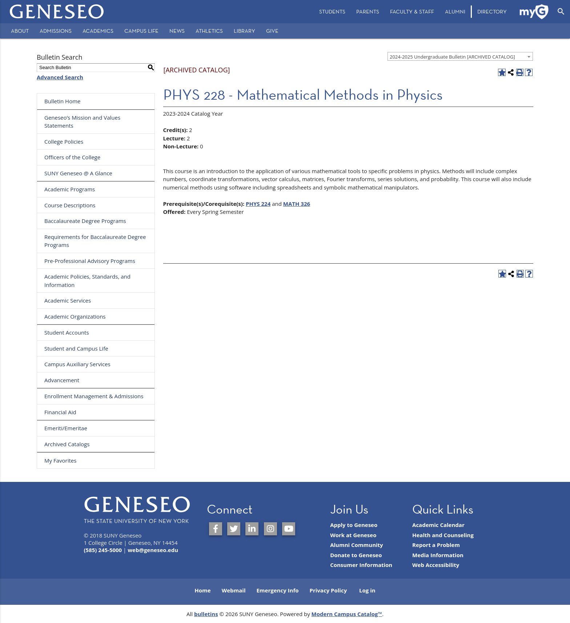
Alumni (455, 11)
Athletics (209, 30)
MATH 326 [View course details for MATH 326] (296, 203)
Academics (98, 30)
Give (272, 30)
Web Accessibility (435, 564)
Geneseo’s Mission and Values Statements (82, 121)
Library (244, 30)
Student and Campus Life (76, 348)
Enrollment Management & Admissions (93, 396)
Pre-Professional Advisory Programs (89, 260)
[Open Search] (561, 11)
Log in (367, 590)
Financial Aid (60, 412)
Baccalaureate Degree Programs (85, 220)
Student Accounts (66, 332)
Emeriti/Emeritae (65, 428)
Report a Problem (436, 544)
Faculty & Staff (412, 11)
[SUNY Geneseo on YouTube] (288, 528)
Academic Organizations (75, 316)
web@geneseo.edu (153, 550)
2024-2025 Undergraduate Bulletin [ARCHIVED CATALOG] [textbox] (452, 56)
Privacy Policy (328, 590)
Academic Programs (69, 189)
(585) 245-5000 (103, 550)
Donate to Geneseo (356, 555)
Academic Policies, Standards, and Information (87, 280)
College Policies (63, 141)
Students (332, 11)
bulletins (206, 614)
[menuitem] (332, 11)
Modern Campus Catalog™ (347, 614)
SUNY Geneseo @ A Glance (78, 173)
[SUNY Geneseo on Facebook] (215, 528)
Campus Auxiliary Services (77, 364)
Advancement (61, 380)
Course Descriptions (70, 205)
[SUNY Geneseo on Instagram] (270, 528)
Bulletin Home (62, 101)
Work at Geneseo (353, 535)
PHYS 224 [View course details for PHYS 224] (258, 203)
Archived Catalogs (66, 444)
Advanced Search (60, 77)
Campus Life (141, 30)
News (177, 30)
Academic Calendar (438, 524)
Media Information (437, 555)
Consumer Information (361, 564)
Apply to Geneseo (353, 524)
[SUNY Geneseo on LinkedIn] (251, 528)
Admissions (56, 30)
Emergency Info (277, 590)
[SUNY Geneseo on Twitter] (233, 528)
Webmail (234, 590)
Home (202, 590)
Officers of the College (72, 157)
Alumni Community (356, 544)
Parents (367, 11)
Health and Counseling (443, 535)
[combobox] (460, 56)
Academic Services (67, 300)
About (20, 30)
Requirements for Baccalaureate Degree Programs (95, 241)
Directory (492, 11)
